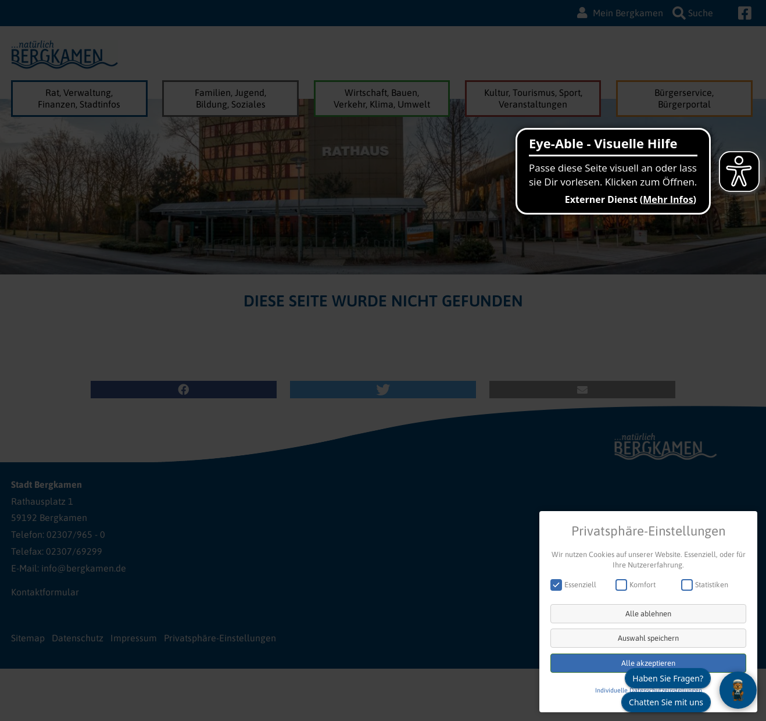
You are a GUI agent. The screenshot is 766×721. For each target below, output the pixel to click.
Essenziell (577, 584)
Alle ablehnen (648, 613)
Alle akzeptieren (648, 663)
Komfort (639, 584)
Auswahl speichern (648, 638)
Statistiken (708, 584)
